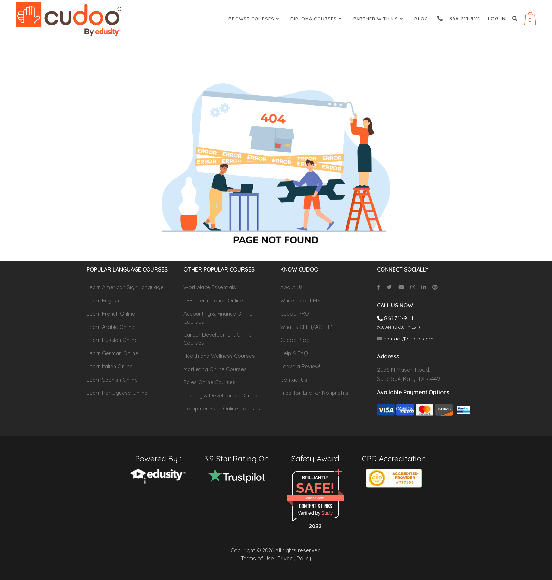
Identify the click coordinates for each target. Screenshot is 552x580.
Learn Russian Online (112, 340)
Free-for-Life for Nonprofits (314, 392)
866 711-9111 (458, 18)
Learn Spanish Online (112, 379)
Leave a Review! (300, 366)
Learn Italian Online (110, 366)
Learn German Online (112, 353)
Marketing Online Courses (215, 369)
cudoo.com (315, 498)
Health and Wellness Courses (219, 355)
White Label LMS (300, 300)
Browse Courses (254, 18)
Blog (421, 18)
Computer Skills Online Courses (221, 408)
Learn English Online (111, 300)
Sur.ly (327, 513)
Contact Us (293, 379)
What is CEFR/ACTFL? (306, 327)
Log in (497, 18)
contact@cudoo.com (405, 339)
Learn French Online (111, 313)
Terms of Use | (258, 558)
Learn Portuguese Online (117, 392)
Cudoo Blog (295, 340)
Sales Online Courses (209, 382)
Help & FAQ (294, 353)
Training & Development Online (221, 395)
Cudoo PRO (294, 313)
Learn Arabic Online (110, 327)
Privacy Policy (294, 558)
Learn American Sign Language (125, 287)
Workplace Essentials (209, 287)
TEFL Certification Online (213, 300)
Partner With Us (379, 18)
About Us (291, 287)
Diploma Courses (317, 18)
